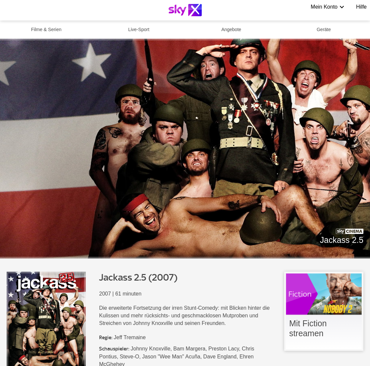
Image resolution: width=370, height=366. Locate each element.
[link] (323, 311)
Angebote (231, 29)
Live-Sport (138, 29)
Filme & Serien (46, 29)
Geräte (324, 29)
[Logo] (185, 10)
